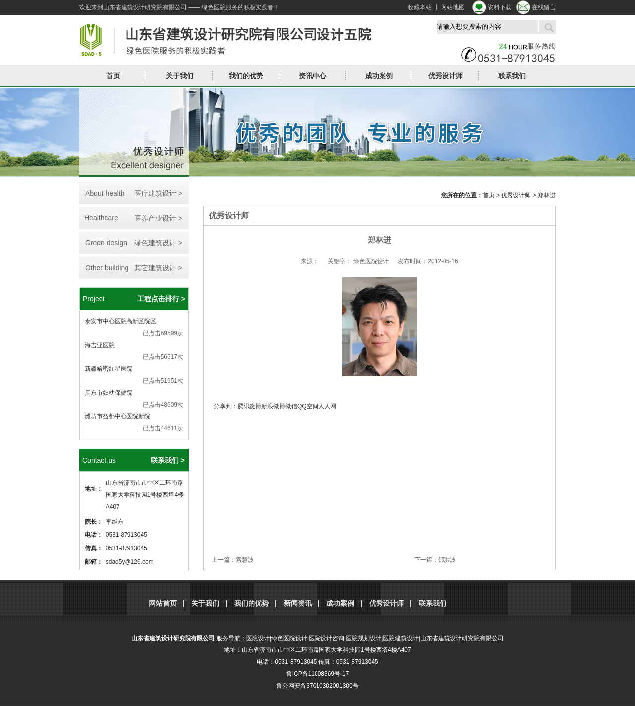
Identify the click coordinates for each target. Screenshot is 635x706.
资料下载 (499, 7)
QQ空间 (307, 406)
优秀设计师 (445, 76)
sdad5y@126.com (130, 561)
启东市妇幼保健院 (108, 392)
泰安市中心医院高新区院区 (120, 321)
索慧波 (245, 559)
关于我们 (179, 76)
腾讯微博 (249, 406)
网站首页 (163, 603)
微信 (291, 406)
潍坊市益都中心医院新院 (117, 416)
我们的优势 (246, 76)
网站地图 (453, 7)
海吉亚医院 (100, 345)
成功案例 (379, 76)
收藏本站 (420, 7)
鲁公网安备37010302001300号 (317, 685)
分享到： (226, 406)
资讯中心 (312, 76)
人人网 (327, 406)
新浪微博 (273, 406)
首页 (113, 76)
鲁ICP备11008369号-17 (317, 673)
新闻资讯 (298, 603)
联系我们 (512, 76)
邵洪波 (447, 559)
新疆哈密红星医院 (108, 368)
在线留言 (544, 7)
